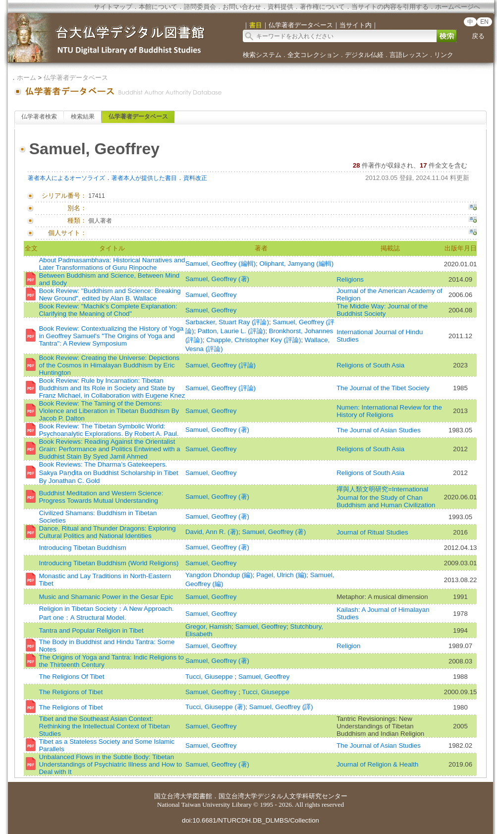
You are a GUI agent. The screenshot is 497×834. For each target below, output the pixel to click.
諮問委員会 (200, 6)
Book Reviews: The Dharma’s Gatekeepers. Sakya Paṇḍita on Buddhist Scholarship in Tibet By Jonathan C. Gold (108, 472)
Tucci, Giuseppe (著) (215, 707)
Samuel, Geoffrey (210, 294)
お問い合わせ (241, 6)
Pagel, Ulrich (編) (281, 575)
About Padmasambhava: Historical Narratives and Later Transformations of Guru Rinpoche (112, 263)
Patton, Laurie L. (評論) (231, 331)
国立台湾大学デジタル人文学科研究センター (283, 796)
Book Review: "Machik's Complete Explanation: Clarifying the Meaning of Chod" (108, 309)
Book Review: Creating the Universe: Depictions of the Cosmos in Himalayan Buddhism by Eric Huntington (109, 365)
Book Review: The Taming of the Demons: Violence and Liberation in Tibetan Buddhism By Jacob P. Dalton (109, 411)
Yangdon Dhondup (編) (219, 575)
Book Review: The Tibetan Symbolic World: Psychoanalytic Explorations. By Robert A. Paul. (108, 429)
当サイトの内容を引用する (390, 6)
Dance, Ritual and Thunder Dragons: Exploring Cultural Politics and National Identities (107, 532)
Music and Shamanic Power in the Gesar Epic (106, 596)
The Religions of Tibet (71, 692)
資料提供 (280, 6)
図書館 (202, 796)
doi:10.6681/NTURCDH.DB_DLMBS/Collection (250, 820)
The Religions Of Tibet (71, 676)
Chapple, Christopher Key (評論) (253, 340)
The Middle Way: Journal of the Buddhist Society (382, 309)
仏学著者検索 (39, 116)
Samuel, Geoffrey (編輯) (220, 263)
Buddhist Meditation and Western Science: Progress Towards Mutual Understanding (101, 496)
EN (484, 21)
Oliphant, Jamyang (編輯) (296, 263)
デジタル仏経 (364, 55)
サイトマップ (113, 6)
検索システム (262, 55)
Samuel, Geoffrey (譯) (281, 707)
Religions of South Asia (370, 365)
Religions (350, 279)
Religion (348, 646)
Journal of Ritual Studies (372, 532)
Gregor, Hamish (208, 626)
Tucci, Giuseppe (210, 676)
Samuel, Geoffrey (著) (217, 279)
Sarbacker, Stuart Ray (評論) (227, 322)
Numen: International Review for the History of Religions (389, 411)
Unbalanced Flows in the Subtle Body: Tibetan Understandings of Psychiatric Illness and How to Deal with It (110, 764)
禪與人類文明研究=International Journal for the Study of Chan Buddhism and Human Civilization (385, 497)
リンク (443, 55)
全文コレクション (313, 55)
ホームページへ (457, 6)
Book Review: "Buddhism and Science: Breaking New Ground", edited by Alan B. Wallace (109, 294)
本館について (158, 6)
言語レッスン (408, 55)
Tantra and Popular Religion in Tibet (91, 630)
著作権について (322, 6)
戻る (478, 36)
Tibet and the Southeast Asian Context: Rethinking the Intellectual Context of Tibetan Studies (104, 726)
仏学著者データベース (76, 77)
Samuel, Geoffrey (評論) (220, 365)
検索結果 (83, 116)
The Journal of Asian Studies (378, 430)
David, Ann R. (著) (211, 532)
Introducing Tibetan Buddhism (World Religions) (108, 563)
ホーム (26, 77)
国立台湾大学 (173, 796)
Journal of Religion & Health (377, 764)
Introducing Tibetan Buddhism (82, 547)
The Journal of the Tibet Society (382, 388)
